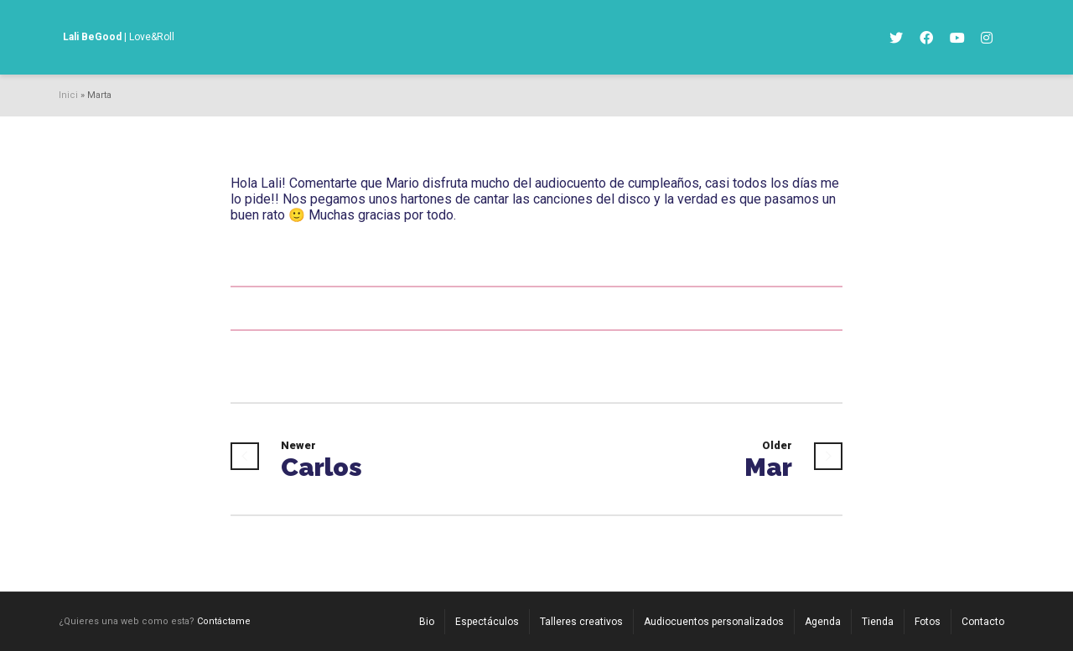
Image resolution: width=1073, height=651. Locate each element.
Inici (68, 95)
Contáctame (224, 621)
